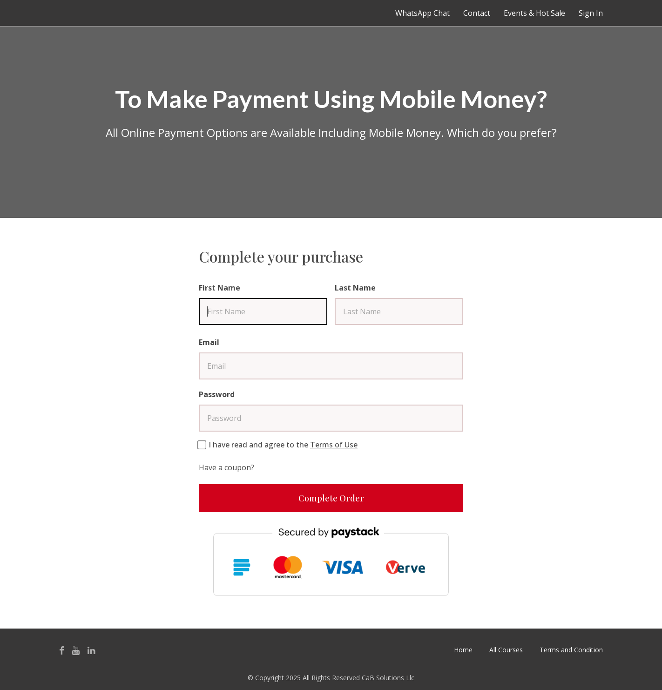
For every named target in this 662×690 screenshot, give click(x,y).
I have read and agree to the (283, 444)
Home (463, 649)
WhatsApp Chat (422, 13)
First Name (219, 288)
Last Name (355, 288)
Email (209, 342)
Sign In (591, 13)
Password (217, 394)
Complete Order (331, 498)
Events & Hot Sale (534, 13)
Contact (476, 13)
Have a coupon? (226, 467)
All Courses (506, 649)
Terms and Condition (571, 649)
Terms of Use (334, 445)
